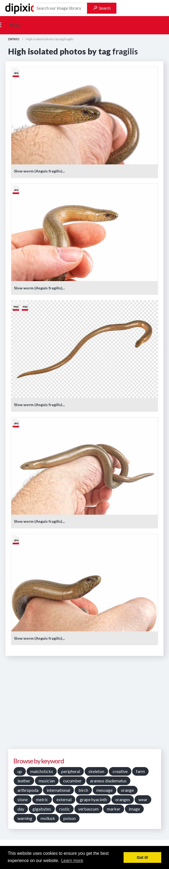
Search (102, 8)
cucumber (72, 780)
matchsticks (41, 771)
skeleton (96, 771)
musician (47, 780)
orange (127, 790)
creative (120, 771)
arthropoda (27, 790)
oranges (122, 799)
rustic (64, 808)
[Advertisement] (86, 704)
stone (22, 799)
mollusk (48, 818)
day (20, 808)
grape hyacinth (93, 799)
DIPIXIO (13, 39)
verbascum (88, 808)
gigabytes (42, 808)
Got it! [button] (142, 857)
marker (113, 808)
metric (42, 799)
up (19, 771)
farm (140, 771)
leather (23, 780)
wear (143, 799)
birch (83, 790)
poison (69, 818)
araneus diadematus (108, 780)
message (104, 790)
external (63, 799)
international (58, 790)
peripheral (70, 771)
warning (24, 818)
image (134, 808)
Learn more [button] (72, 860)
